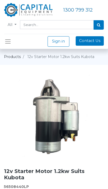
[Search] (99, 25)
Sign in (58, 41)
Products (12, 56)
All (10, 24)
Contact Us (89, 40)
